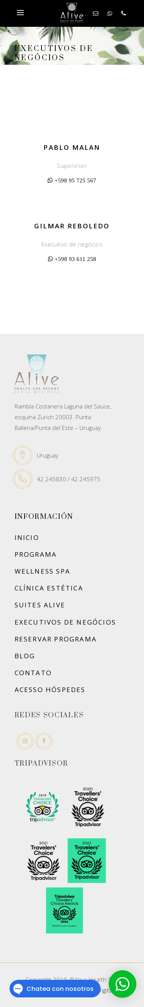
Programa (36, 554)
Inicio (27, 537)
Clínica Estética (49, 588)
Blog (25, 655)
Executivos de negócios (65, 622)
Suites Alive (40, 604)
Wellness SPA (43, 571)
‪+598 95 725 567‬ (75, 180)
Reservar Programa (56, 639)
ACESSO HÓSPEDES (50, 689)
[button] (122, 984)
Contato (33, 672)
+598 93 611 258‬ (75, 259)
